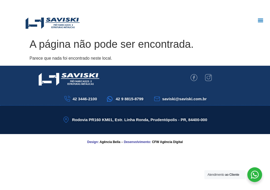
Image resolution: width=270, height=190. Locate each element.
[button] (260, 20)
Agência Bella (110, 142)
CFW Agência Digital (167, 142)
